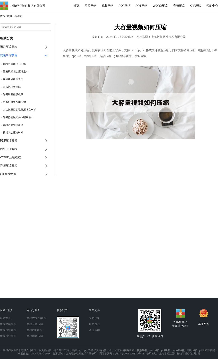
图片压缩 (90, 5)
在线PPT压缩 (8, 336)
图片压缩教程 (8, 46)
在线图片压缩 (35, 336)
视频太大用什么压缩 (14, 63)
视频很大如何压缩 (13, 124)
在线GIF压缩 (34, 330)
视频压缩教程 (15, 16)
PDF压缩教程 (8, 140)
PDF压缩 (124, 5)
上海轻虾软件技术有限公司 (27, 5)
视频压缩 (107, 5)
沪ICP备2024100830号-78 (129, 353)
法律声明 (94, 330)
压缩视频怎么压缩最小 (15, 71)
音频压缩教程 (8, 165)
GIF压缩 (195, 5)
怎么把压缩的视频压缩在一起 (19, 109)
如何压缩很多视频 (13, 94)
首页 (76, 5)
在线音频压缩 (35, 324)
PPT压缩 (141, 5)
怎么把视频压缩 (12, 86)
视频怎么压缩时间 (13, 132)
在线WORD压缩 (36, 318)
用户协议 (94, 324)
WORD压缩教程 (10, 157)
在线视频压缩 (8, 324)
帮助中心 (212, 5)
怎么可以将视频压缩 (14, 102)
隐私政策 (94, 318)
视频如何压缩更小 (13, 79)
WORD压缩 (160, 5)
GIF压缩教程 (8, 174)
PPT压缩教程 (8, 149)
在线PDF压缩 (8, 330)
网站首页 (5, 318)
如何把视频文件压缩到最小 (18, 117)
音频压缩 (179, 5)
